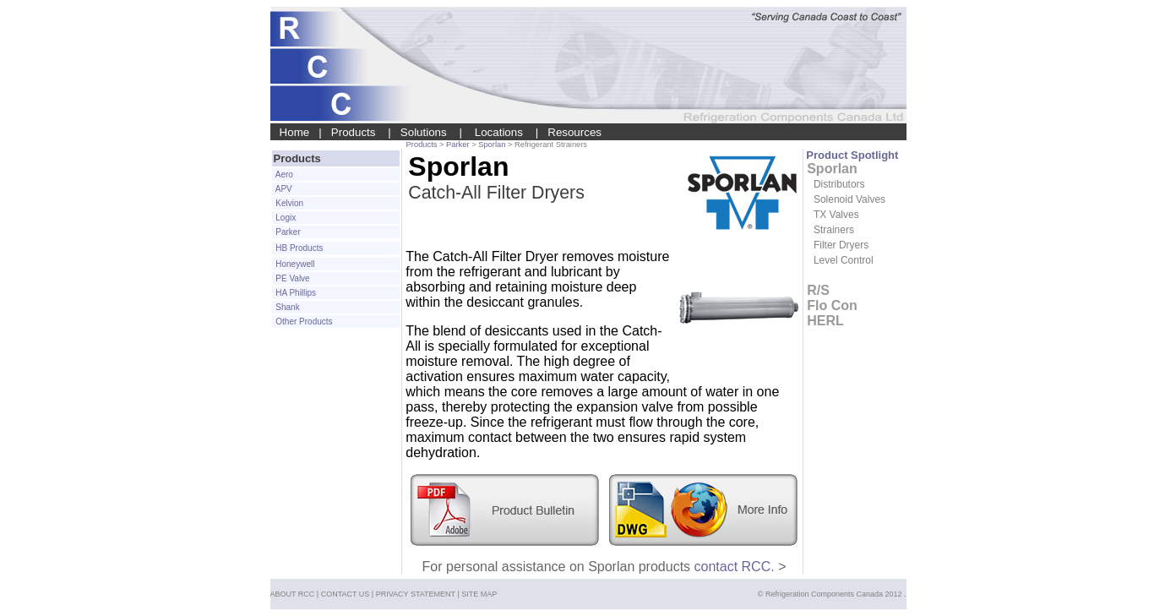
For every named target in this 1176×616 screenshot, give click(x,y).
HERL (825, 320)
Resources (574, 132)
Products (353, 132)
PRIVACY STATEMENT (415, 594)
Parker (457, 144)
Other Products (303, 321)
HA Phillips (295, 292)
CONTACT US (345, 594)
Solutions (423, 132)
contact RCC (732, 566)
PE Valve (292, 278)
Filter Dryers (841, 245)
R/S (818, 290)
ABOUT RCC (292, 594)
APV (283, 189)
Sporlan (493, 144)
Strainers (834, 230)
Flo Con (832, 305)
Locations (499, 132)
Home (295, 132)
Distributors (839, 184)
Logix (285, 217)
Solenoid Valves (849, 199)
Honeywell (294, 264)
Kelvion (289, 203)
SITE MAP (479, 594)
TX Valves (836, 215)
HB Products (299, 248)
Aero (283, 174)
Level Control (844, 260)
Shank (287, 307)
